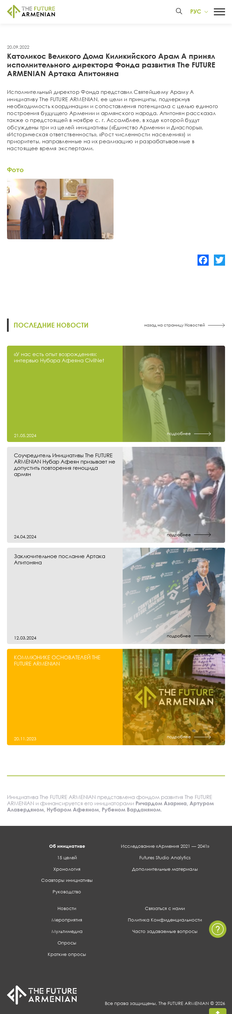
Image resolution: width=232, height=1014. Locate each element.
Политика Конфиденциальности (165, 921)
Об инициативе (67, 847)
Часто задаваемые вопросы (165, 932)
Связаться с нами (165, 909)
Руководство (67, 892)
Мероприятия (67, 921)
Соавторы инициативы (67, 881)
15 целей (67, 858)
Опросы (66, 943)
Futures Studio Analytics (165, 858)
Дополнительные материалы (165, 869)
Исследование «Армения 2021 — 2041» (165, 847)
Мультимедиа (67, 932)
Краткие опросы (67, 955)
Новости (66, 909)
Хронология (66, 869)
